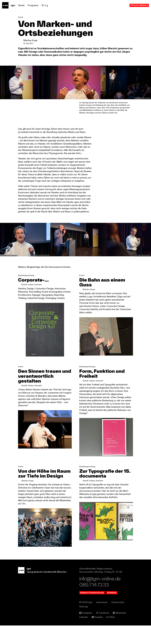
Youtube (98, 617)
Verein (21, 5)
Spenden (111, 593)
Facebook (104, 613)
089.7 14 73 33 (94, 585)
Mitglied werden (139, 5)
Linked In (83, 617)
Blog (45, 5)
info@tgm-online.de (100, 579)
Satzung (83, 607)
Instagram (87, 613)
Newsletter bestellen (92, 593)
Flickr (112, 617)
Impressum (102, 602)
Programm (33, 5)
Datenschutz (117, 602)
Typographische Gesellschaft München (47, 571)
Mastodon (120, 613)
